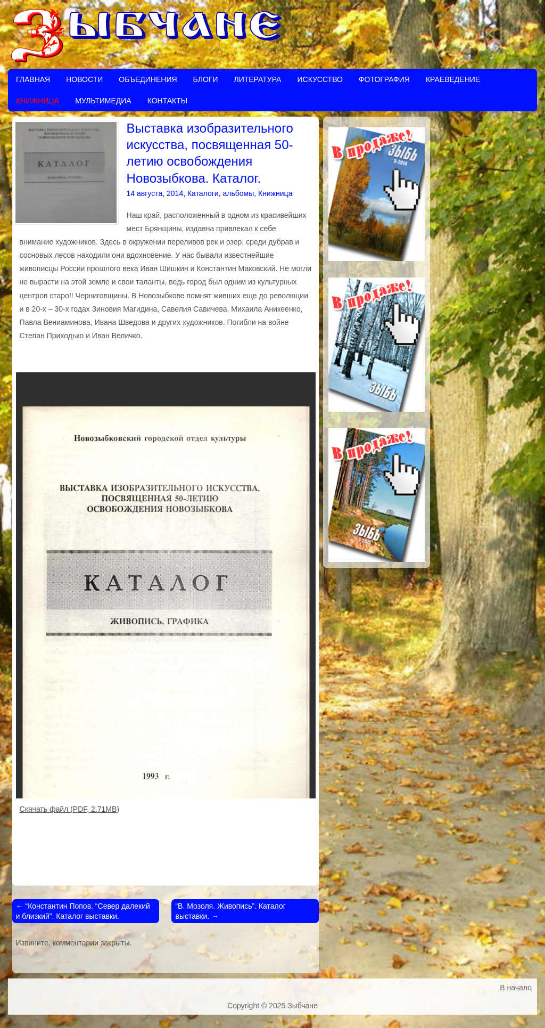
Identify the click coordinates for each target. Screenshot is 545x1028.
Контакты (167, 100)
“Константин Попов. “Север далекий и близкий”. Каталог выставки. (83, 911)
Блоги (205, 79)
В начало (516, 987)
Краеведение (453, 79)
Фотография (384, 79)
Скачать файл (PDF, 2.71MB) (69, 809)
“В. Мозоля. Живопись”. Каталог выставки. (230, 911)
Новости (84, 79)
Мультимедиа (103, 100)
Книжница (37, 100)
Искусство (319, 79)
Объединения (148, 79)
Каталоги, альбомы (220, 193)
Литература (257, 79)
